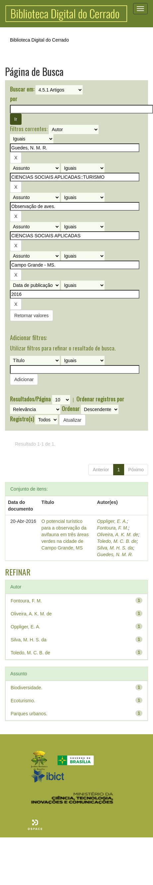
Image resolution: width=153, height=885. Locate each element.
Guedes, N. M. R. (115, 554)
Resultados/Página (30, 399)
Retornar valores (31, 315)
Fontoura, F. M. (112, 528)
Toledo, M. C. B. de (116, 541)
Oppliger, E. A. (112, 521)
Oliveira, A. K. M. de (117, 534)
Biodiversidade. (26, 687)
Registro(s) (22, 419)
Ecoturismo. (23, 700)
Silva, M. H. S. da (115, 548)
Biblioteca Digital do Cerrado (39, 40)
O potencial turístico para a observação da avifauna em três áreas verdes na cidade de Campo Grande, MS (65, 535)
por (13, 99)
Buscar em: (22, 89)
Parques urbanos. (29, 713)
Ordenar (71, 409)
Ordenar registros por (100, 399)
